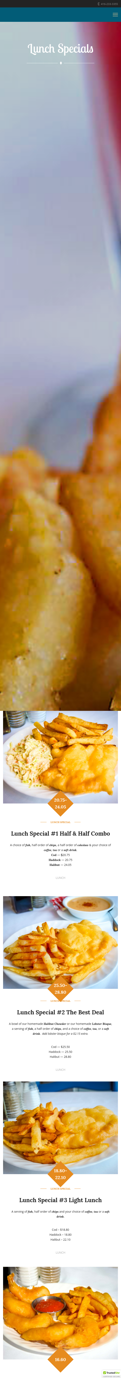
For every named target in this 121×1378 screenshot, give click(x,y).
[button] (111, 1374)
